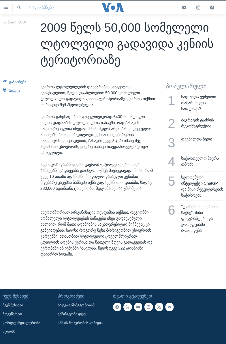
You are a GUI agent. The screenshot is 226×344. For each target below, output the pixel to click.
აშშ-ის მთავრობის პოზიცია (80, 323)
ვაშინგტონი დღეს (72, 314)
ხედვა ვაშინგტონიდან (76, 305)
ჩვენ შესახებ (13, 305)
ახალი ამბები (41, 7)
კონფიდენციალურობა (21, 323)
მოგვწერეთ (12, 314)
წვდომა (9, 331)
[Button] (14, 82)
